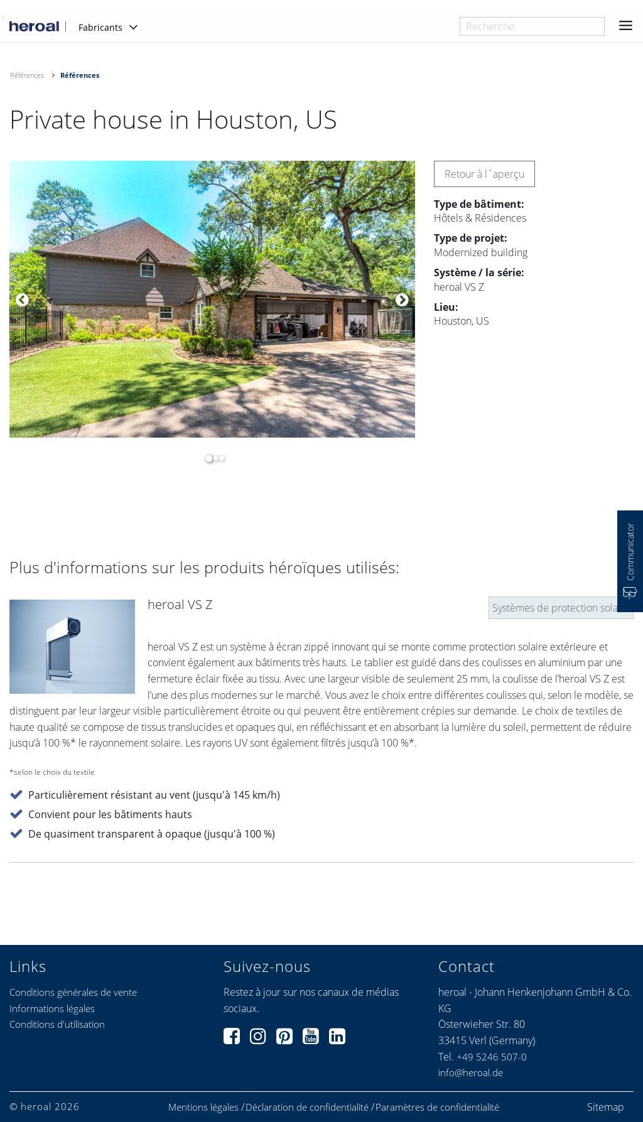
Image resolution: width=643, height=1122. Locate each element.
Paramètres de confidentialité (437, 1107)
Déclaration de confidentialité (307, 1107)
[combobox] (532, 26)
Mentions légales (203, 1107)
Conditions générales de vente (73, 992)
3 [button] (218, 458)
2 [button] (212, 458)
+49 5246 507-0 (492, 1056)
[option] (212, 299)
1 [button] (206, 458)
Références (27, 75)
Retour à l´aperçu (484, 174)
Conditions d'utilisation (57, 1024)
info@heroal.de (470, 1072)
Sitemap (605, 1107)
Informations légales (52, 1008)
